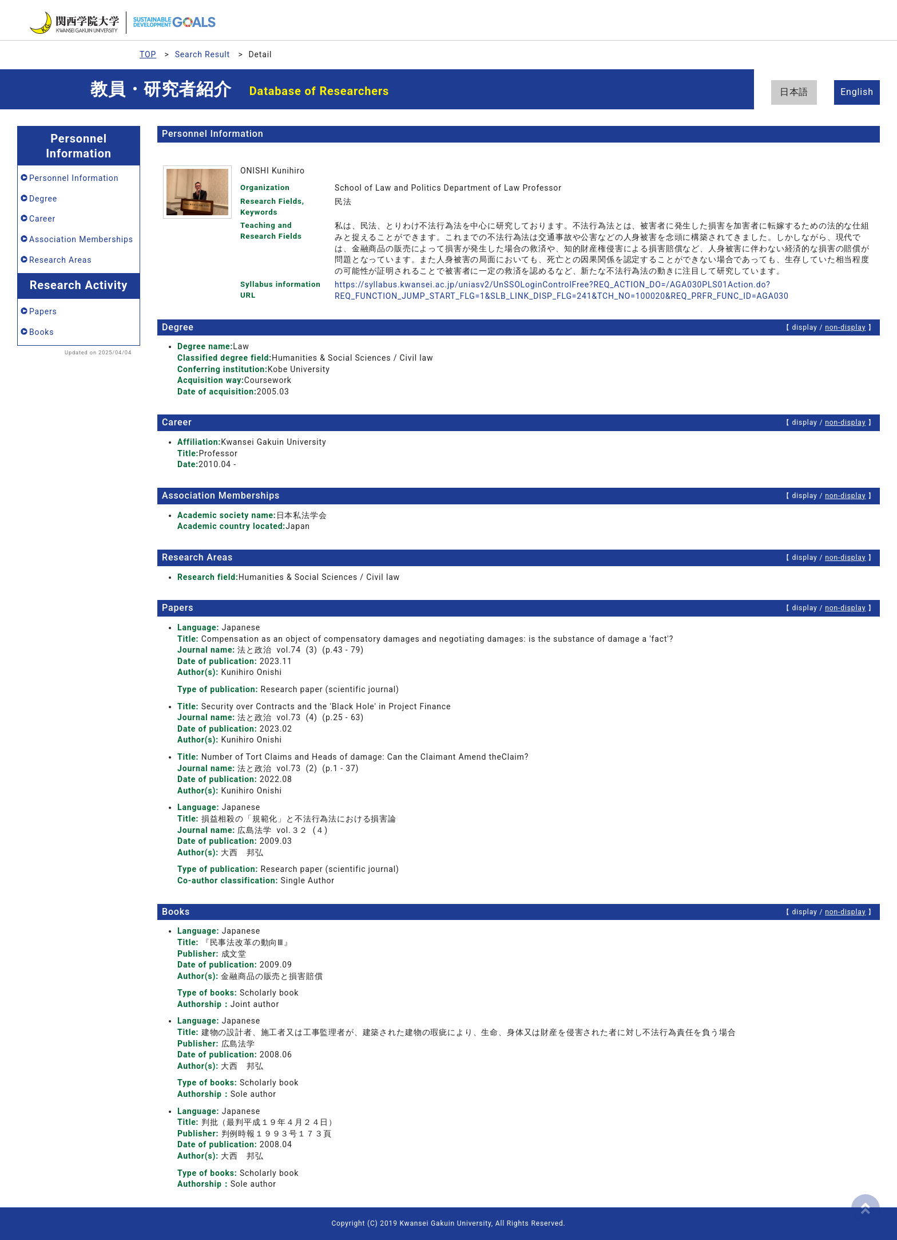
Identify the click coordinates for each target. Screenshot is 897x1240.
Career (42, 218)
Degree (43, 198)
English (857, 91)
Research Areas (60, 259)
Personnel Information (73, 178)
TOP (148, 54)
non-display (845, 327)
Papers (43, 311)
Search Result (202, 54)
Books (41, 332)
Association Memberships (81, 239)
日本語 (794, 91)
